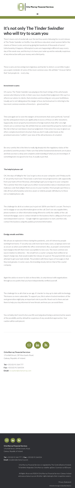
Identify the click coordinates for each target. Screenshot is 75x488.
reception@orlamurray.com (20, 370)
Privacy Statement (65, 482)
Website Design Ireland (57, 486)
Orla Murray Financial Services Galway (37, 7)
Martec (69, 486)
